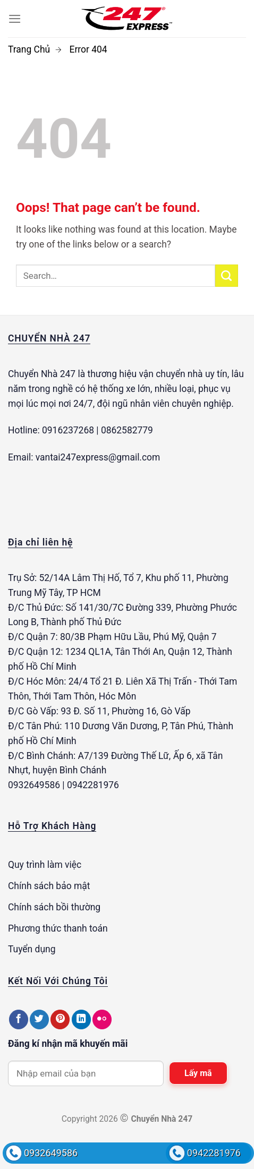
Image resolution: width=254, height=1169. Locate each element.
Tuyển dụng (31, 949)
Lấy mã (198, 1073)
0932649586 (51, 1152)
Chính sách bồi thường (54, 907)
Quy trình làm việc (44, 864)
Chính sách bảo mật (49, 886)
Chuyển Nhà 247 (41, 374)
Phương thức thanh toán (58, 928)
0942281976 (214, 1152)
